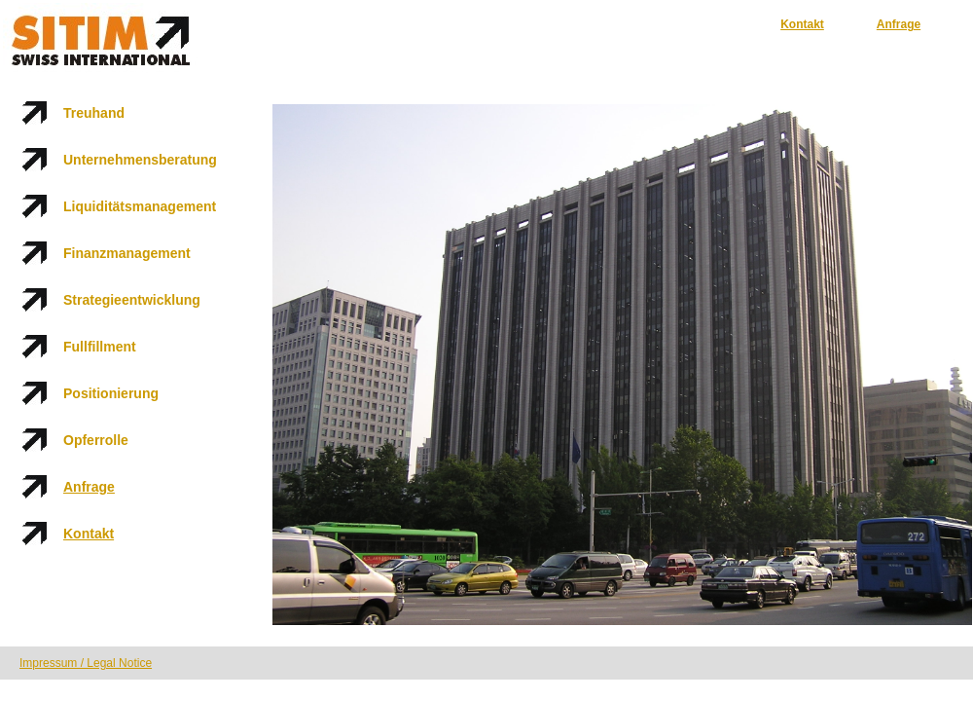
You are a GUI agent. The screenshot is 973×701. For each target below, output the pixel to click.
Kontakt (802, 24)
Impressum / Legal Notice (85, 663)
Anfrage (898, 24)
